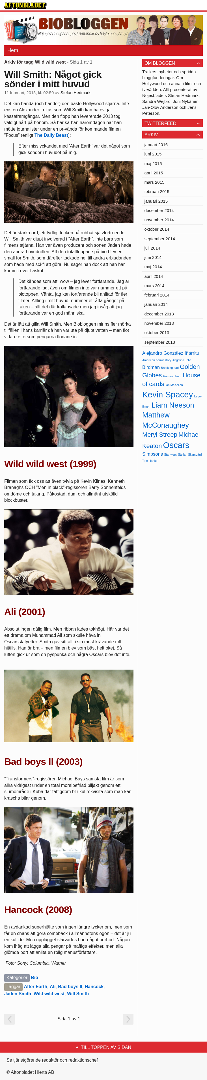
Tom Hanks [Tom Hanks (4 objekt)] (149, 460)
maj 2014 (153, 266)
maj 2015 (153, 163)
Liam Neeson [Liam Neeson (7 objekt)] (173, 405)
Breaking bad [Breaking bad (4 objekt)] (170, 367)
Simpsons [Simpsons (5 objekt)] (152, 454)
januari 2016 (156, 144)
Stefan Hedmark (75, 92)
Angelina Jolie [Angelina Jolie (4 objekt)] (181, 360)
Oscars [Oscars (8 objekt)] (176, 445)
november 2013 (159, 323)
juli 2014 (152, 248)
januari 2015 (156, 201)
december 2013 (159, 313)
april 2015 (154, 172)
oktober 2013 (157, 332)
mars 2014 (155, 285)
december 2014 (159, 210)
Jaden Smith (17, 993)
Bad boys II (70, 986)
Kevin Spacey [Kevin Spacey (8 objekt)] (167, 394)
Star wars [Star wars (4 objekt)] (170, 454)
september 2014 (160, 238)
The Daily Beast (51, 135)
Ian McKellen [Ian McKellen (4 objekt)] (174, 385)
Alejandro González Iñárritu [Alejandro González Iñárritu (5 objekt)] (170, 353)
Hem (12, 50)
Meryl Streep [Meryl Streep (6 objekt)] (159, 434)
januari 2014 (156, 304)
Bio (34, 977)
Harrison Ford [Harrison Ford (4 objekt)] (172, 376)
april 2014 (154, 276)
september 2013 (160, 342)
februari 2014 (157, 295)
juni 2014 (153, 257)
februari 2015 (157, 191)
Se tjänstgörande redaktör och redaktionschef (52, 1060)
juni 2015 (153, 153)
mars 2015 (155, 182)
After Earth (35, 986)
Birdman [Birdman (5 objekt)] (151, 367)
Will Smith (78, 993)
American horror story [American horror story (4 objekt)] (156, 360)
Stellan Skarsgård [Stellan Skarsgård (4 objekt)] (190, 454)
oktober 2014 (157, 229)
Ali (52, 986)
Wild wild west (49, 993)
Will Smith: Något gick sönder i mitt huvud (53, 79)
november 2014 (159, 219)
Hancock (94, 986)
